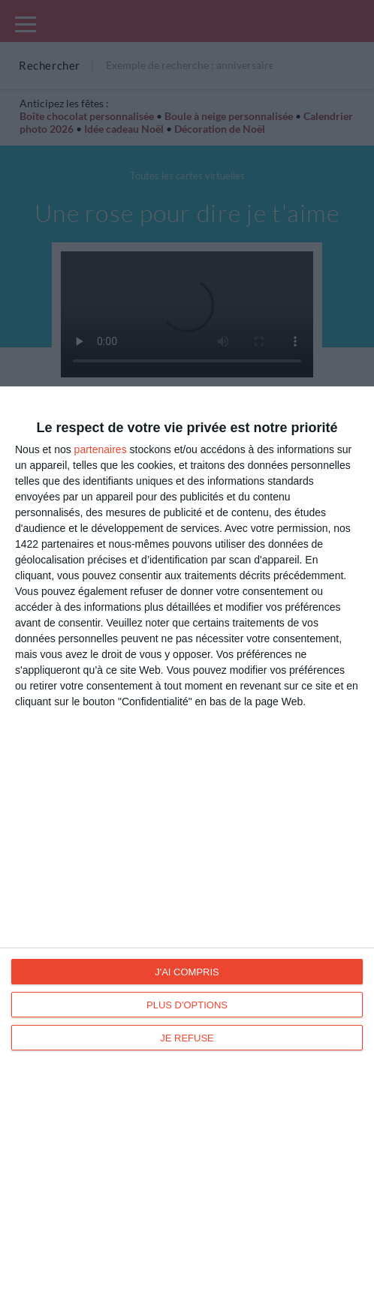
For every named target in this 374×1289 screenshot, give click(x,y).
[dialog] (187, 837)
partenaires (100, 449)
